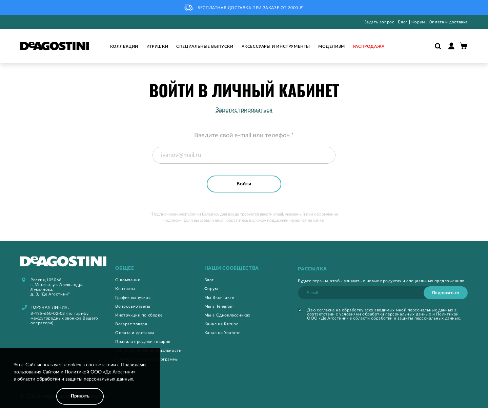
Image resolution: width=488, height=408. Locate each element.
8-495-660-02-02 (47, 313)
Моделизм (331, 46)
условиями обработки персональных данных (385, 314)
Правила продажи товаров (142, 342)
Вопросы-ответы (132, 306)
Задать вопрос (379, 22)
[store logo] (54, 46)
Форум (418, 22)
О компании (127, 280)
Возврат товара (131, 324)
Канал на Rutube (221, 324)
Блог (402, 22)
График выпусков (132, 297)
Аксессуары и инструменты (276, 46)
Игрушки (157, 46)
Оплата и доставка (448, 22)
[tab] (152, 268)
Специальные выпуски (204, 46)
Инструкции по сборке (138, 315)
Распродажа (369, 46)
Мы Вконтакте (219, 297)
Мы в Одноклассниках (227, 315)
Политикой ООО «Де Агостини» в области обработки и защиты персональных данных (383, 316)
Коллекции (124, 46)
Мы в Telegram (219, 306)
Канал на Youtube (222, 333)
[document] (80, 383)
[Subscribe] (446, 292)
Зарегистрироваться (244, 110)
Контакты (125, 289)
